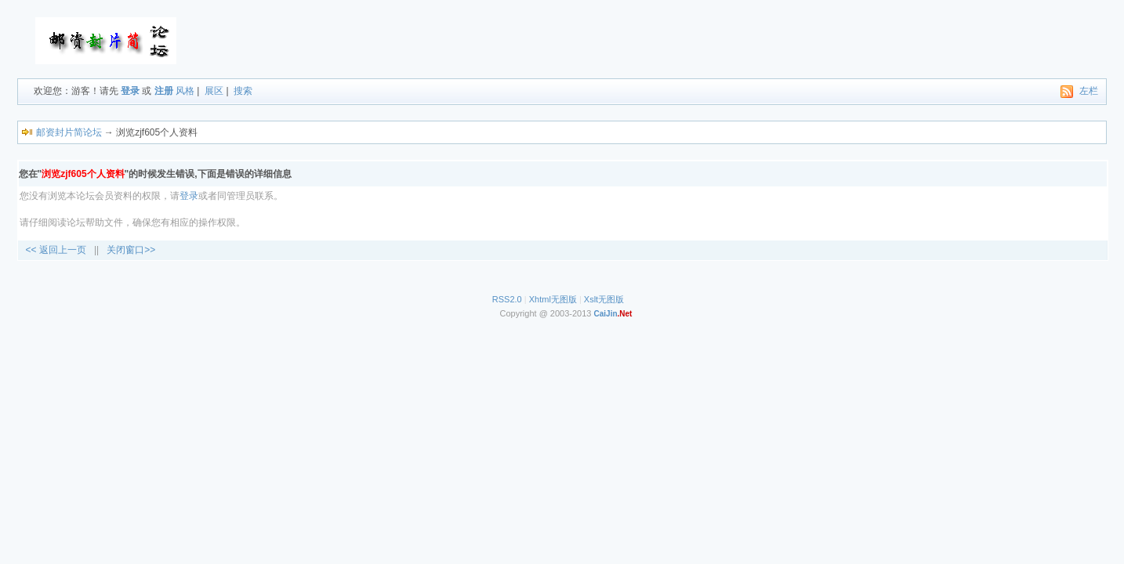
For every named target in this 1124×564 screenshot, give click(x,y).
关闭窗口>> (131, 249)
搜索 (243, 90)
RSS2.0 (507, 299)
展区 (214, 90)
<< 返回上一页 (56, 249)
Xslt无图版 (604, 299)
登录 (130, 90)
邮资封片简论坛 (69, 132)
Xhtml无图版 (553, 299)
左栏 (1088, 90)
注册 (163, 90)
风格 (185, 90)
